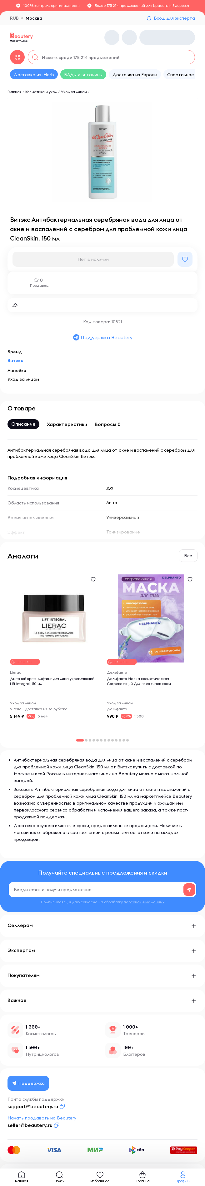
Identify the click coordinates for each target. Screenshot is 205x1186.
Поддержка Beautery (102, 337)
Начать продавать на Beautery (42, 1118)
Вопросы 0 (108, 424)
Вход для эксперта (174, 18)
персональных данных (144, 902)
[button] (86, 740)
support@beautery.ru (33, 1106)
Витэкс (15, 360)
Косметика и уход (41, 91)
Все (188, 555)
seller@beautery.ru (30, 1125)
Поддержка (28, 1083)
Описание (23, 424)
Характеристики (67, 424)
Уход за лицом (74, 91)
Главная (15, 91)
